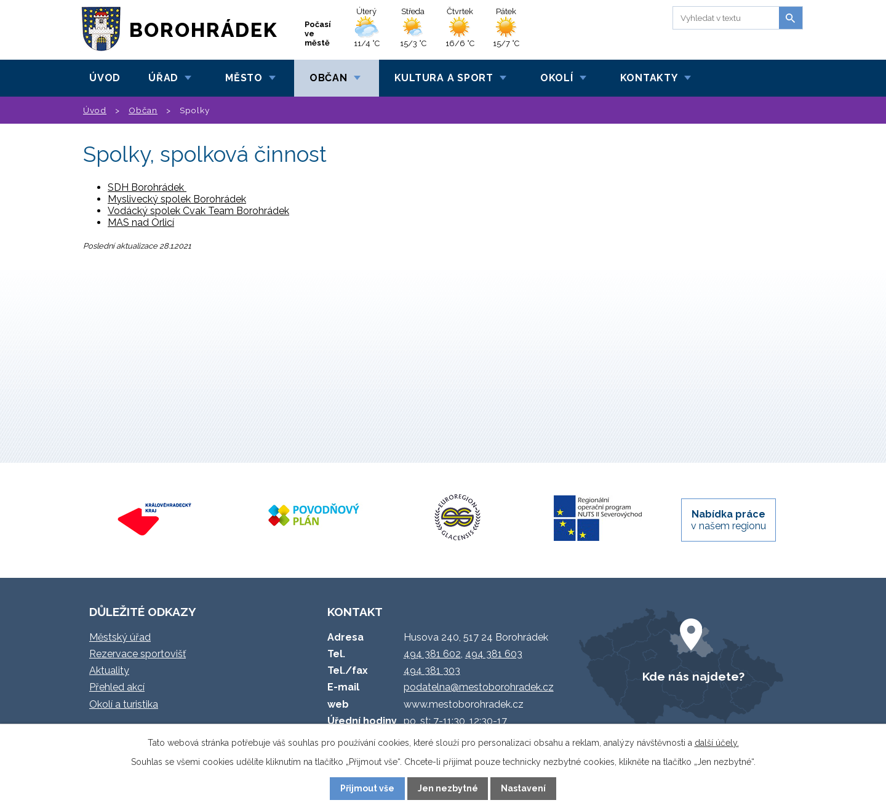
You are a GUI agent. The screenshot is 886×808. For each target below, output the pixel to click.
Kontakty (649, 78)
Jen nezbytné (448, 788)
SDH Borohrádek (147, 187)
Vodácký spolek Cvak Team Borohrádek (198, 211)
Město (244, 78)
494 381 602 (432, 654)
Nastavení (523, 788)
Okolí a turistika (123, 704)
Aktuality (109, 670)
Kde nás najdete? (693, 676)
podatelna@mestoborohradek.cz (479, 687)
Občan (328, 78)
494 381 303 (432, 670)
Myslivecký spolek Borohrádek (177, 199)
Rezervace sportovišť (137, 654)
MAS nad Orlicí (141, 222)
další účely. (717, 743)
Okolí (556, 78)
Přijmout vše (367, 788)
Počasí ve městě (318, 33)
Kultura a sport (443, 78)
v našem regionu (728, 520)
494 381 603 (493, 654)
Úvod (105, 78)
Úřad (163, 78)
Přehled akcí (117, 687)
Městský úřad (120, 637)
